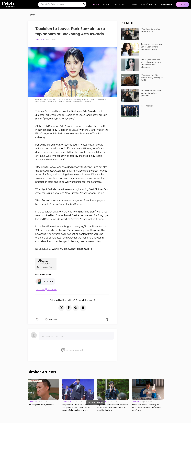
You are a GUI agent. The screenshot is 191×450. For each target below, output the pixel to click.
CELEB (134, 4)
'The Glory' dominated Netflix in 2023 (150, 30)
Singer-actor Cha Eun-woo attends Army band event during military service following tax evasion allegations (77, 407)
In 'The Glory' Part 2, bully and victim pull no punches (151, 93)
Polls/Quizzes (148, 4)
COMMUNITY (166, 4)
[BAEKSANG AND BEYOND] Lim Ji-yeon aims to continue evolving (151, 47)
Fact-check (120, 4)
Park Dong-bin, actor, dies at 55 (41, 404)
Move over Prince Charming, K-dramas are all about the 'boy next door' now (147, 407)
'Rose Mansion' (147, 106)
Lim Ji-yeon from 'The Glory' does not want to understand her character (151, 63)
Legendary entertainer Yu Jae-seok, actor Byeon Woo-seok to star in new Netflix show (112, 407)
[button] (61, 308)
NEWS (96, 4)
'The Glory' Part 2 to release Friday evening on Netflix (152, 77)
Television (39, 39)
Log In (182, 4)
